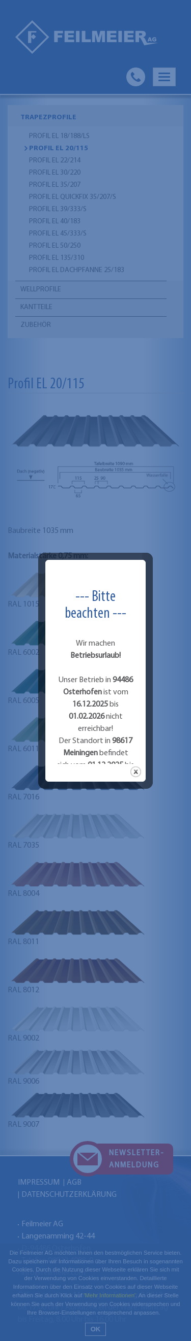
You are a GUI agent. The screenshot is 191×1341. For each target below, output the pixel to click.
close (135, 717)
